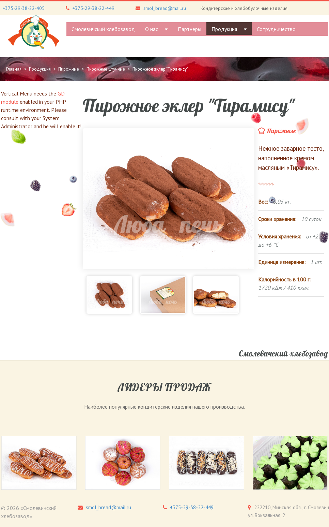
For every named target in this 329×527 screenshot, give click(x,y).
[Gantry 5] (33, 32)
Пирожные (281, 131)
